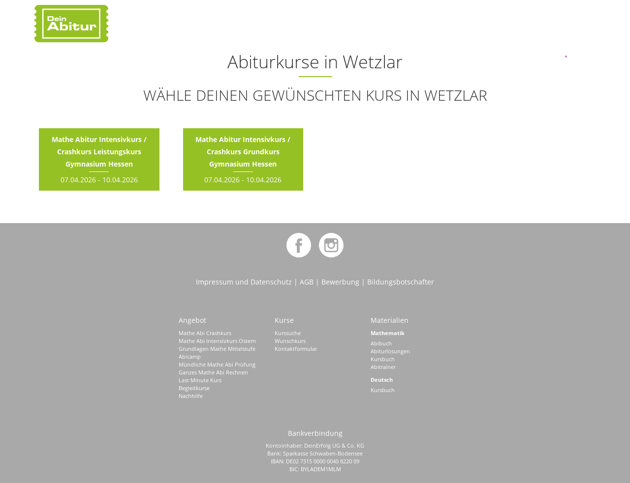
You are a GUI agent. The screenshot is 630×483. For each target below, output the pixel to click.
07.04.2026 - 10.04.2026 (99, 159)
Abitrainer (383, 366)
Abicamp (190, 356)
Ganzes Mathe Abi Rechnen (213, 372)
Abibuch (381, 343)
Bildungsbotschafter (400, 281)
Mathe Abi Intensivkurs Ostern (217, 340)
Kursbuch (383, 359)
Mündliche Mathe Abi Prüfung (217, 364)
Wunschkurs (290, 340)
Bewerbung (340, 281)
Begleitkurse (194, 388)
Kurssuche (288, 333)
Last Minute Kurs (200, 380)
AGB (307, 281)
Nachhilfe (191, 395)
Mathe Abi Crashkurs (205, 333)
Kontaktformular (296, 348)
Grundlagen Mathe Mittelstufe (217, 348)
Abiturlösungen (390, 351)
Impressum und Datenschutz (244, 281)
